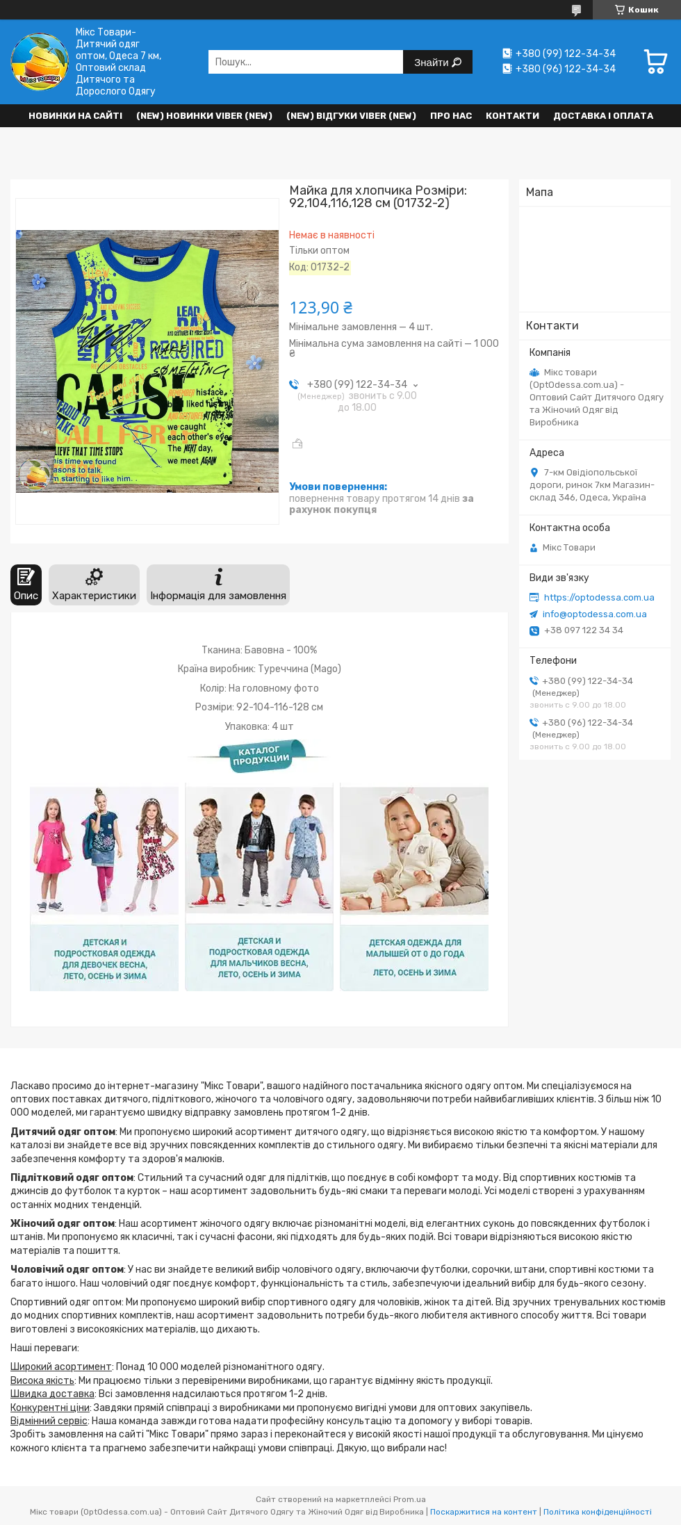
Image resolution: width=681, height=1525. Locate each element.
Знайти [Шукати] (432, 62)
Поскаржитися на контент (483, 1512)
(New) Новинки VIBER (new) (204, 116)
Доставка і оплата (603, 116)
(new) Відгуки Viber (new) (351, 116)
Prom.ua (409, 1499)
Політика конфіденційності (597, 1512)
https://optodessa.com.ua (599, 597)
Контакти (512, 116)
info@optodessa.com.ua (595, 614)
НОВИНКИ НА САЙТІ (75, 116)
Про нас (451, 116)
